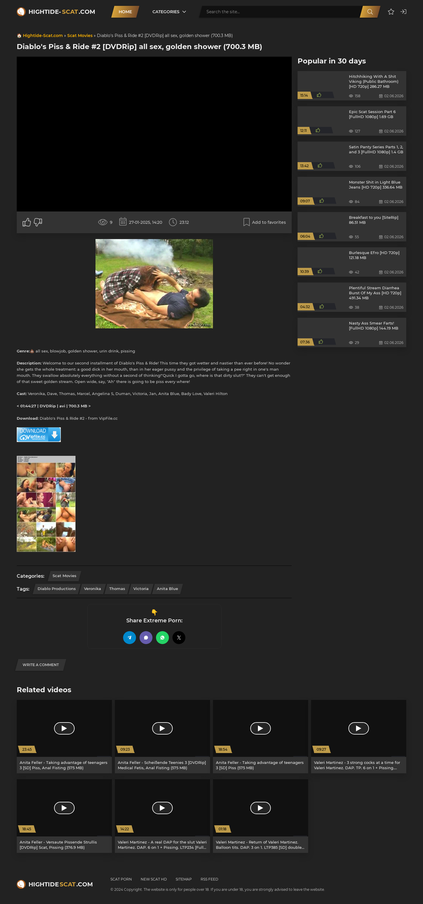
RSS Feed (209, 879)
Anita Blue (167, 588)
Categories (165, 11)
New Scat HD (154, 879)
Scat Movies (80, 35)
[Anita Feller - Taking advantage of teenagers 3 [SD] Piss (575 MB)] (260, 737)
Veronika (92, 588)
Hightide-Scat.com (43, 35)
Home (125, 11)
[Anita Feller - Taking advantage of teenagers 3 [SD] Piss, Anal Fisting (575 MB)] (64, 737)
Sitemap (184, 879)
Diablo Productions (57, 588)
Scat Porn (121, 879)
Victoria (141, 588)
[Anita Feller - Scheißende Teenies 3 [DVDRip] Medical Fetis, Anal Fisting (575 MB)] (162, 737)
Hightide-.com (61, 11)
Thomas (117, 588)
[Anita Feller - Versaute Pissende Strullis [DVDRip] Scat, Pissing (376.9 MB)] (64, 816)
